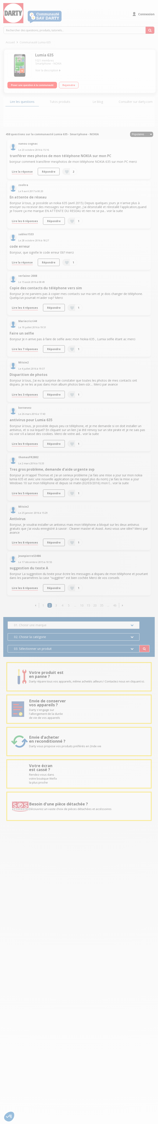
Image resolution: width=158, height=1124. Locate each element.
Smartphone (43, 63)
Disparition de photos (28, 374)
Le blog (98, 101)
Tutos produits (60, 101)
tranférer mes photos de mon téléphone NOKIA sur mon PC (60, 156)
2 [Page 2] (49, 605)
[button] (35, 605)
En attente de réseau (28, 197)
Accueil (10, 42)
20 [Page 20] (95, 605)
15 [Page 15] (88, 605)
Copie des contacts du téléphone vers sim (46, 288)
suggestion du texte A (29, 568)
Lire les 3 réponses (25, 394)
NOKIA (57, 63)
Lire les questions (22, 101)
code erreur (20, 246)
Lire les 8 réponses (25, 542)
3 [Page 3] (56, 605)
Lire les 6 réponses (25, 221)
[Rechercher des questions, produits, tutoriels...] (150, 30)
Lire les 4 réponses (25, 307)
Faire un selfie (22, 333)
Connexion (146, 14)
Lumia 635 (44, 55)
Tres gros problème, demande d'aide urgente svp (52, 469)
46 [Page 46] (115, 605)
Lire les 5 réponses (25, 493)
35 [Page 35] (101, 605)
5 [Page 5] (69, 605)
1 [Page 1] (43, 605)
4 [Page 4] (62, 605)
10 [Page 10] (82, 605)
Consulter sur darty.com (136, 101)
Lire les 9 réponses (25, 443)
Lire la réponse (22, 171)
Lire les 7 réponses (25, 349)
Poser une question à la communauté (32, 85)
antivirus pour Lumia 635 (31, 420)
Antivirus (18, 519)
